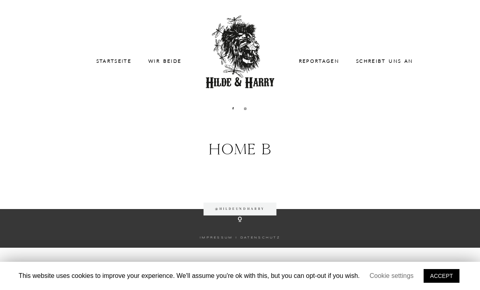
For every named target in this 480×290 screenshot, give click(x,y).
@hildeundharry (240, 209)
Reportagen (319, 61)
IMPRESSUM (216, 237)
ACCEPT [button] (441, 276)
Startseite (113, 61)
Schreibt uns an (384, 61)
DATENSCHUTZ (260, 237)
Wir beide (164, 61)
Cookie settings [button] (392, 275)
